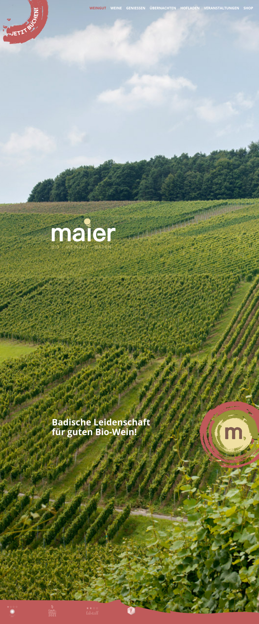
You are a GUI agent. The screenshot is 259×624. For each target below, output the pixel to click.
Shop (248, 8)
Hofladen (190, 8)
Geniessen (135, 8)
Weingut (98, 8)
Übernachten (163, 8)
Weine (116, 8)
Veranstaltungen (221, 8)
